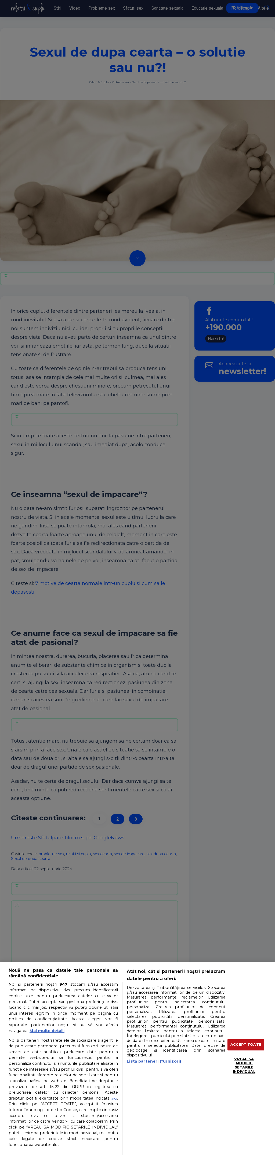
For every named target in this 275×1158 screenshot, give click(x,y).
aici (114, 1098)
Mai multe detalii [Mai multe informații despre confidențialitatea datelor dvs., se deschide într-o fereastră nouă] (47, 1030)
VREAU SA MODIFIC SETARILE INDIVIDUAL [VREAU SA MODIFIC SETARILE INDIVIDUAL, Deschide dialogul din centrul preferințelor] (244, 1065)
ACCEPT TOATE (245, 1044)
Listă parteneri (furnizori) (154, 1061)
